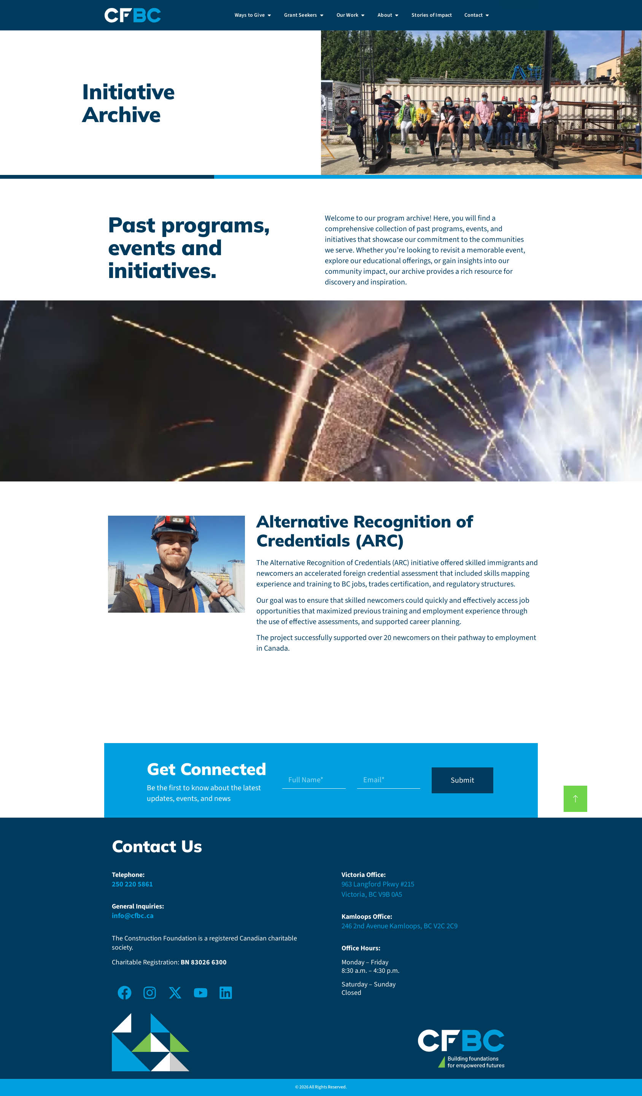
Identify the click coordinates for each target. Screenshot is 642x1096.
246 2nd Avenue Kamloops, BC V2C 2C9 (400, 926)
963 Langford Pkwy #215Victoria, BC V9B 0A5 (378, 889)
